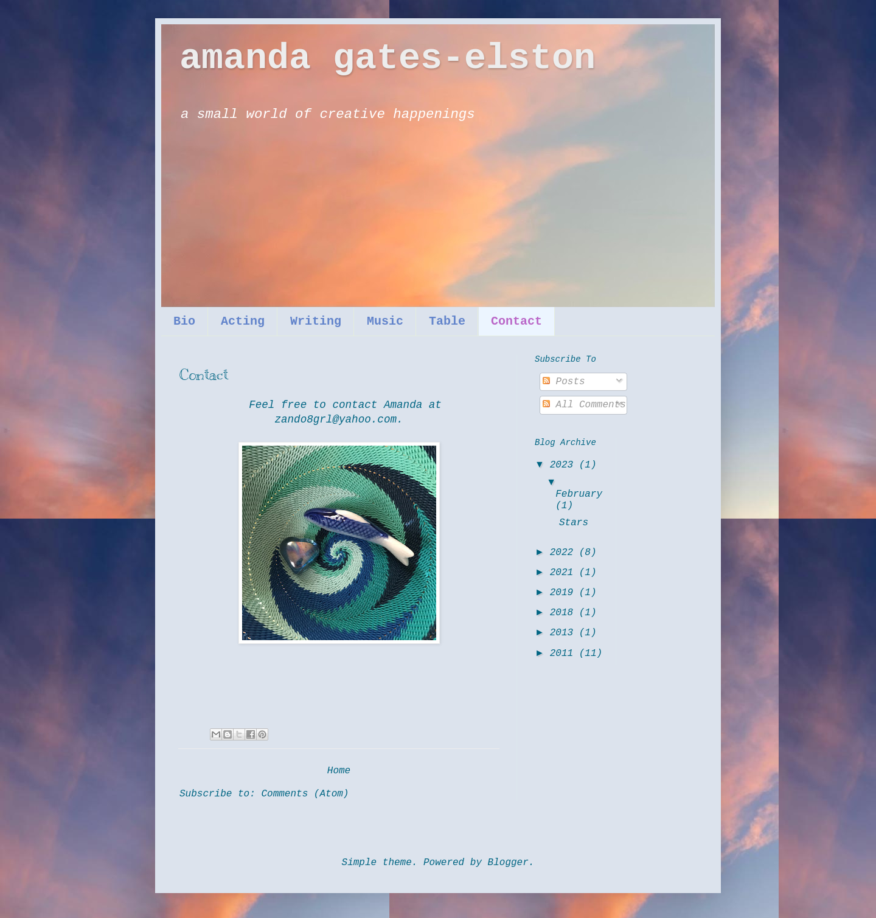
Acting (243, 321)
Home (338, 770)
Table (447, 321)
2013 (564, 632)
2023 (564, 465)
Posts (564, 381)
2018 (564, 612)
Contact (516, 321)
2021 (564, 572)
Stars (573, 522)
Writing (315, 321)
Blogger (508, 862)
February (578, 494)
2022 (564, 552)
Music (385, 321)
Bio (184, 321)
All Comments (584, 404)
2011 (564, 653)
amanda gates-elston (387, 58)
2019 (564, 592)
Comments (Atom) (305, 794)
